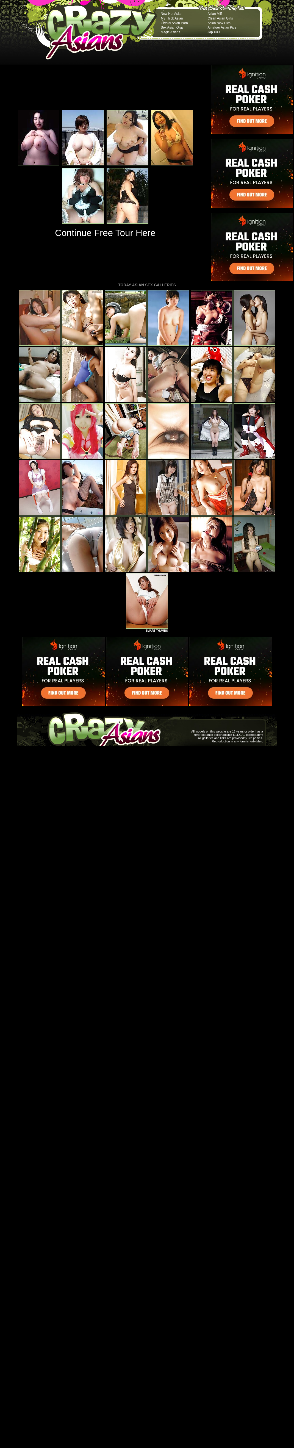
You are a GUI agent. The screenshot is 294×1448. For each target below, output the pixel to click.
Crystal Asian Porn (174, 23)
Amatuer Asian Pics (221, 27)
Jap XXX (213, 32)
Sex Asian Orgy (172, 27)
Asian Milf (214, 14)
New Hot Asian (171, 14)
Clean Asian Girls (220, 18)
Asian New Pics (218, 23)
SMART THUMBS (157, 630)
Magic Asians (170, 32)
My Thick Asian (172, 18)
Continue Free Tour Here (105, 233)
